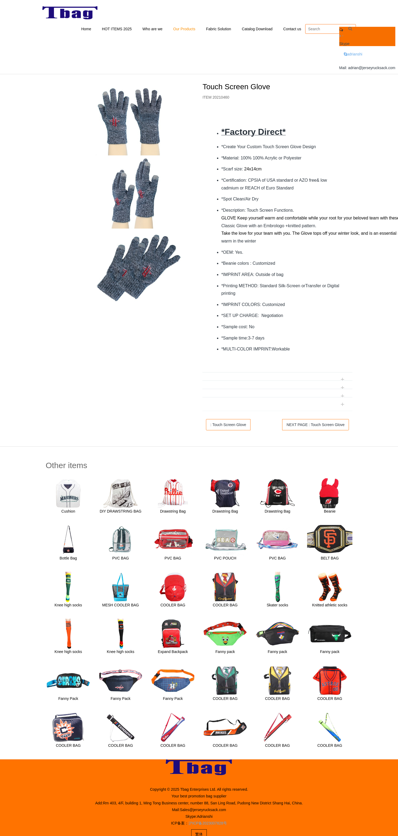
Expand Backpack (173, 653)
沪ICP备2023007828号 (208, 824)
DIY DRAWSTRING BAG (121, 512)
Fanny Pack (68, 699)
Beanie (330, 512)
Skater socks (277, 606)
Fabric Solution (218, 29)
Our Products (184, 29)
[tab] (277, 117)
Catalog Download (257, 29)
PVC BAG (120, 559)
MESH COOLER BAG (120, 606)
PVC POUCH (225, 559)
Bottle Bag (68, 559)
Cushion (68, 512)
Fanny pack (225, 653)
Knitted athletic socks (330, 606)
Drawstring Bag (173, 512)
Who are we (152, 29)
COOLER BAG (172, 606)
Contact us (292, 29)
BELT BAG (330, 559)
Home (86, 29)
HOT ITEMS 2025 (117, 29)
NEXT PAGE (315, 425)
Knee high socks (68, 606)
